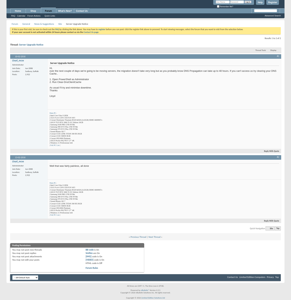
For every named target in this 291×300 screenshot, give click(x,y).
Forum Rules (92, 268)
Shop (33, 11)
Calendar (21, 16)
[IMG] (88, 256)
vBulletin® (145, 290)
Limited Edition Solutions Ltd (153, 298)
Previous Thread (138, 237)
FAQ (13, 16)
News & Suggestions (44, 23)
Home (18, 11)
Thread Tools (260, 50)
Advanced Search (273, 15)
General (26, 23)
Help (260, 2)
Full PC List (55, 145)
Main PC (53, 113)
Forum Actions (33, 16)
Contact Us (82, 11)
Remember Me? (225, 7)
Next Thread (154, 237)
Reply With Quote (270, 151)
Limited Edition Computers (252, 277)
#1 (278, 56)
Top (277, 228)
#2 (278, 157)
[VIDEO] (90, 259)
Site (60, 23)
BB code (90, 249)
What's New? (65, 11)
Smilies (89, 253)
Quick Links (50, 16)
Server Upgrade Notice (31, 44)
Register (272, 2)
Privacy (270, 277)
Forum (48, 11)
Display (273, 50)
